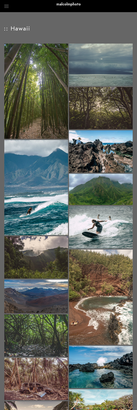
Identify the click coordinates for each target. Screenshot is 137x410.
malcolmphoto (68, 4)
